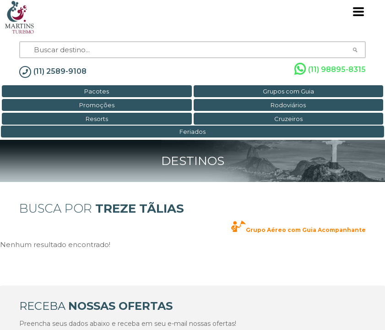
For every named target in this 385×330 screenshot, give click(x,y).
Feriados (192, 131)
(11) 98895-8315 (330, 69)
